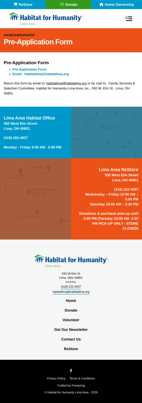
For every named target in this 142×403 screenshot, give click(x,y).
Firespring (78, 385)
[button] (128, 18)
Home (71, 301)
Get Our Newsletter (71, 330)
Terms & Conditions (82, 378)
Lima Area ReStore (118, 169)
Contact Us (71, 339)
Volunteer (71, 320)
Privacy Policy (56, 378)
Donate (68, 5)
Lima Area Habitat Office (29, 118)
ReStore (23, 5)
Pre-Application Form (29, 69)
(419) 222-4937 (71, 286)
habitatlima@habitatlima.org (71, 292)
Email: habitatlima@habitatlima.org (41, 74)
